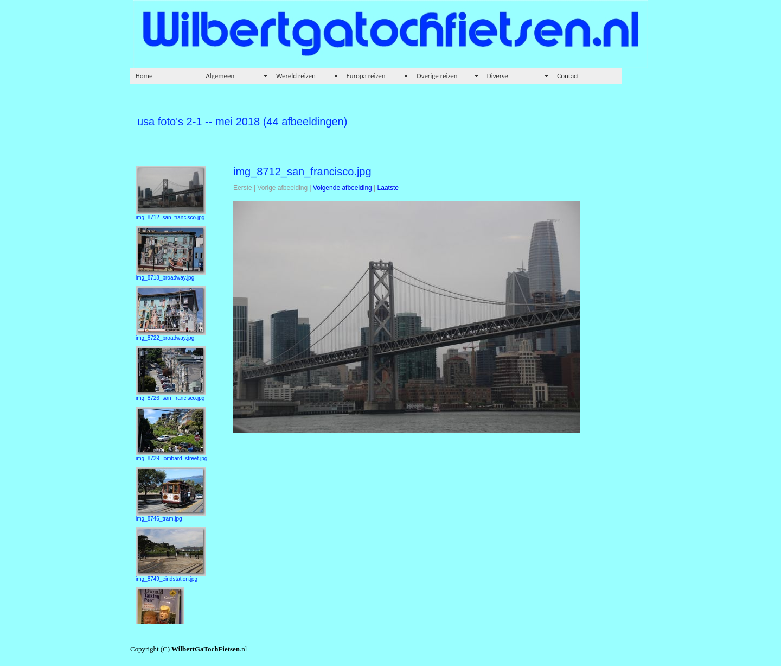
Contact (568, 76)
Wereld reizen (296, 76)
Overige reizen (437, 76)
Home (144, 76)
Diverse (497, 76)
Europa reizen (366, 76)
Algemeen (220, 76)
